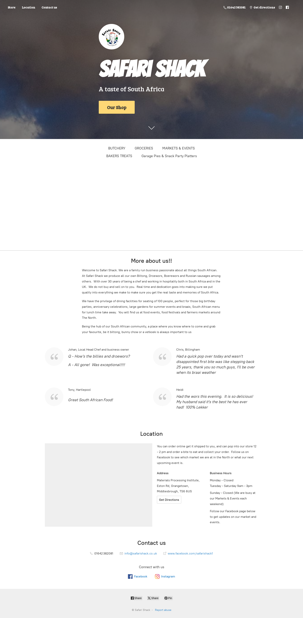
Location (28, 7)
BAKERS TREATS (119, 156)
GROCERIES (144, 148)
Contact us (49, 7)
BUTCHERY (116, 148)
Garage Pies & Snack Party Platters (169, 156)
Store (11, 7)
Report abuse (163, 610)
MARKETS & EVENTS (178, 148)
